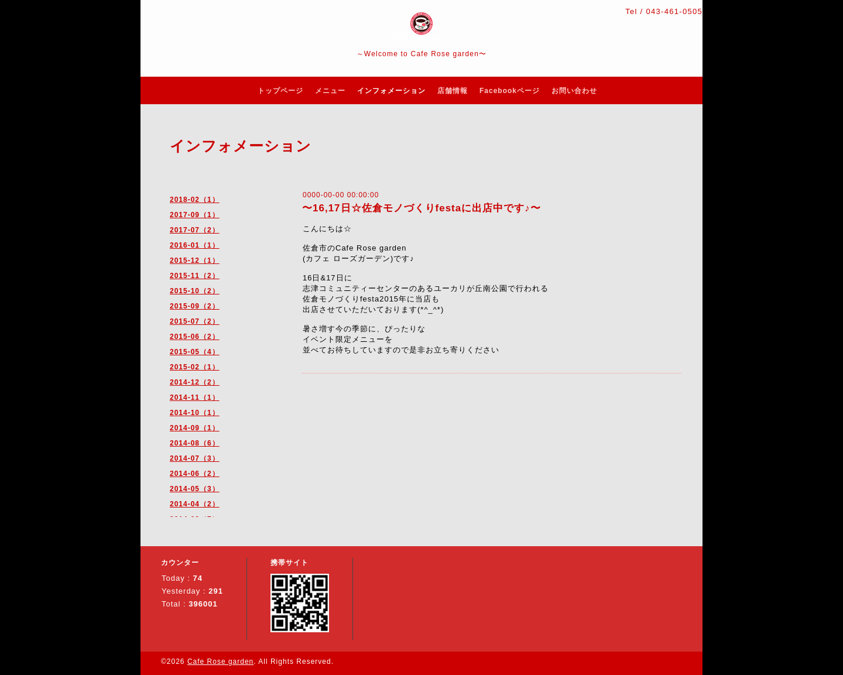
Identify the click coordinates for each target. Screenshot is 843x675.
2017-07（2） (195, 230)
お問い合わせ (574, 91)
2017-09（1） (195, 215)
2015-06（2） (195, 337)
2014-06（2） (195, 474)
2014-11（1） (195, 397)
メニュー (330, 91)
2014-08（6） (195, 443)
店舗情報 (452, 91)
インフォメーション (391, 91)
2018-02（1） (195, 200)
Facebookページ (509, 91)
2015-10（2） (195, 291)
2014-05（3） (195, 489)
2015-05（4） (195, 352)
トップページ (280, 91)
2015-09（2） (195, 306)
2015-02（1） (195, 367)
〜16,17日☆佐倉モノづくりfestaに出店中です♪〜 (421, 208)
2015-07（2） (195, 321)
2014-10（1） (195, 413)
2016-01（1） (195, 245)
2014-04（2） (195, 504)
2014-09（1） (195, 428)
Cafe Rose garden (220, 661)
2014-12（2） (195, 382)
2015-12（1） (195, 260)
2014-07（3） (195, 458)
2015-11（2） (195, 276)
